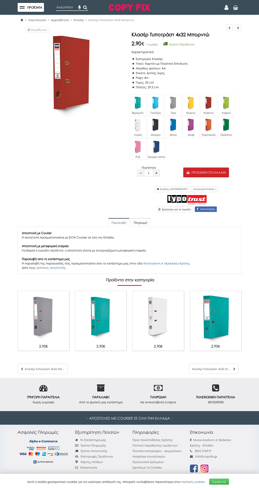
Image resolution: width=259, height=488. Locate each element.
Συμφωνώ (219, 481)
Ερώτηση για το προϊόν (174, 209)
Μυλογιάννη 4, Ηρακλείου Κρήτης (166, 263)
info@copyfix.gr (203, 456)
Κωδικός (172, 189)
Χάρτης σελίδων (89, 462)
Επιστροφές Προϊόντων (94, 456)
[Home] (22, 20)
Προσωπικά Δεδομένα (147, 462)
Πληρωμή (140, 222)
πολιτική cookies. (193, 481)
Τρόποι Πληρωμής (90, 445)
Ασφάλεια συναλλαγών (148, 456)
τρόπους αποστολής (51, 267)
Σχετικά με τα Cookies (147, 467)
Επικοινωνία (88, 467)
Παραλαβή (118, 222)
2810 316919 (203, 451)
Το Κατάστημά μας (90, 440)
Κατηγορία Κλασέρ (204, 189)
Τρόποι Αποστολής (91, 451)
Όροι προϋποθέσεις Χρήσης (152, 440)
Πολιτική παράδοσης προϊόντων (155, 445)
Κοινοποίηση (206, 209)
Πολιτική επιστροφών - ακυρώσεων (156, 451)
